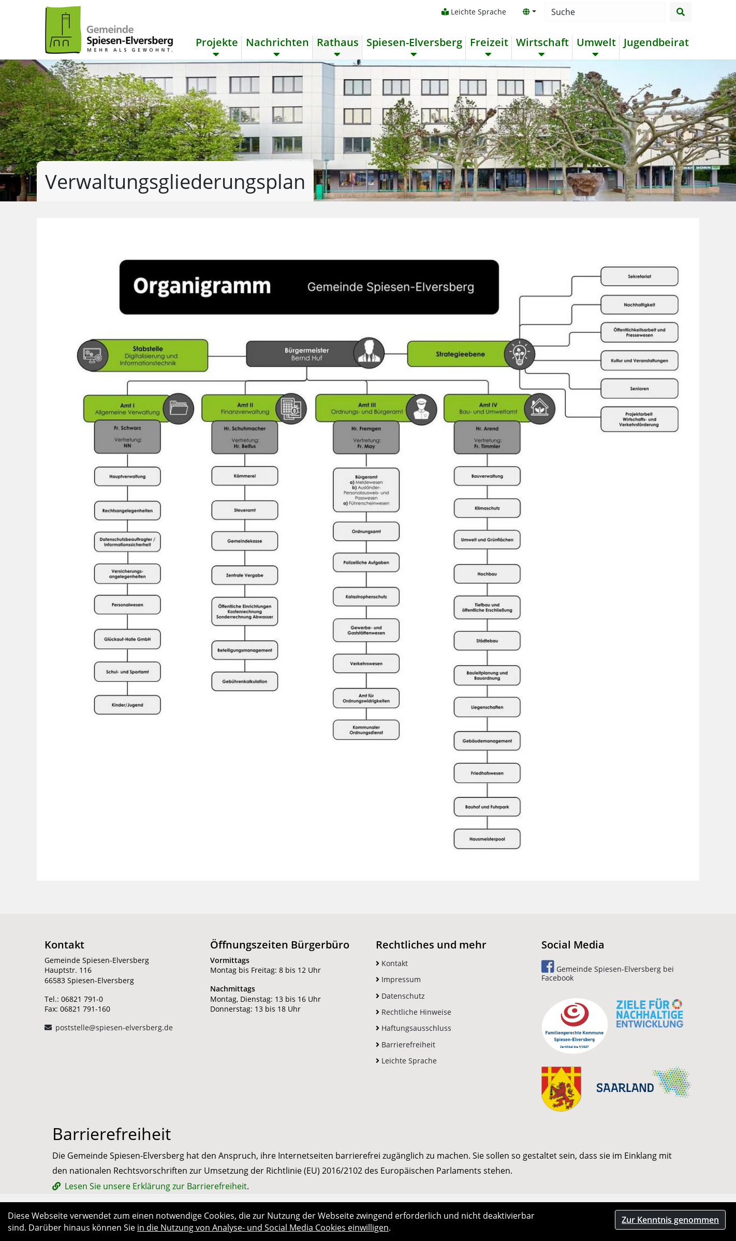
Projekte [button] (217, 42)
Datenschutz (400, 996)
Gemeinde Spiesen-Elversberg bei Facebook (607, 971)
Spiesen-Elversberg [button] (414, 42)
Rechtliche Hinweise (413, 1012)
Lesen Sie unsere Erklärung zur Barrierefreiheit (156, 1186)
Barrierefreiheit (405, 1044)
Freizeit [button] (489, 42)
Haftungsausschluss (413, 1028)
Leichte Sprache (473, 12)
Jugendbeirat (656, 42)
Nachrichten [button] (277, 42)
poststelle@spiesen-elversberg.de (114, 1027)
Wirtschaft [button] (542, 42)
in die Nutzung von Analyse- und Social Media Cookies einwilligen (263, 1227)
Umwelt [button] (596, 42)
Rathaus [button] (338, 42)
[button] (529, 12)
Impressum (398, 979)
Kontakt (392, 963)
